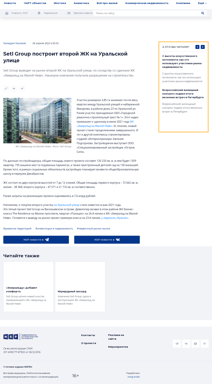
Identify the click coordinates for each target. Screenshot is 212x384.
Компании (183, 5)
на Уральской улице (67, 205)
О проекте (88, 343)
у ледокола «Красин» (114, 218)
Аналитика (81, 5)
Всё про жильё (107, 5)
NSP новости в (36, 240)
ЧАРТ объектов (35, 5)
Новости (10, 5)
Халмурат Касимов (14, 43)
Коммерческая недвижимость (146, 5)
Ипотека (60, 5)
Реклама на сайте (116, 336)
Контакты (88, 335)
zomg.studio (134, 376)
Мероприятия (118, 346)
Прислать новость (83, 15)
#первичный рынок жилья (93, 228)
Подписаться (50, 15)
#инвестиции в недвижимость (54, 228)
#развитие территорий (17, 228)
